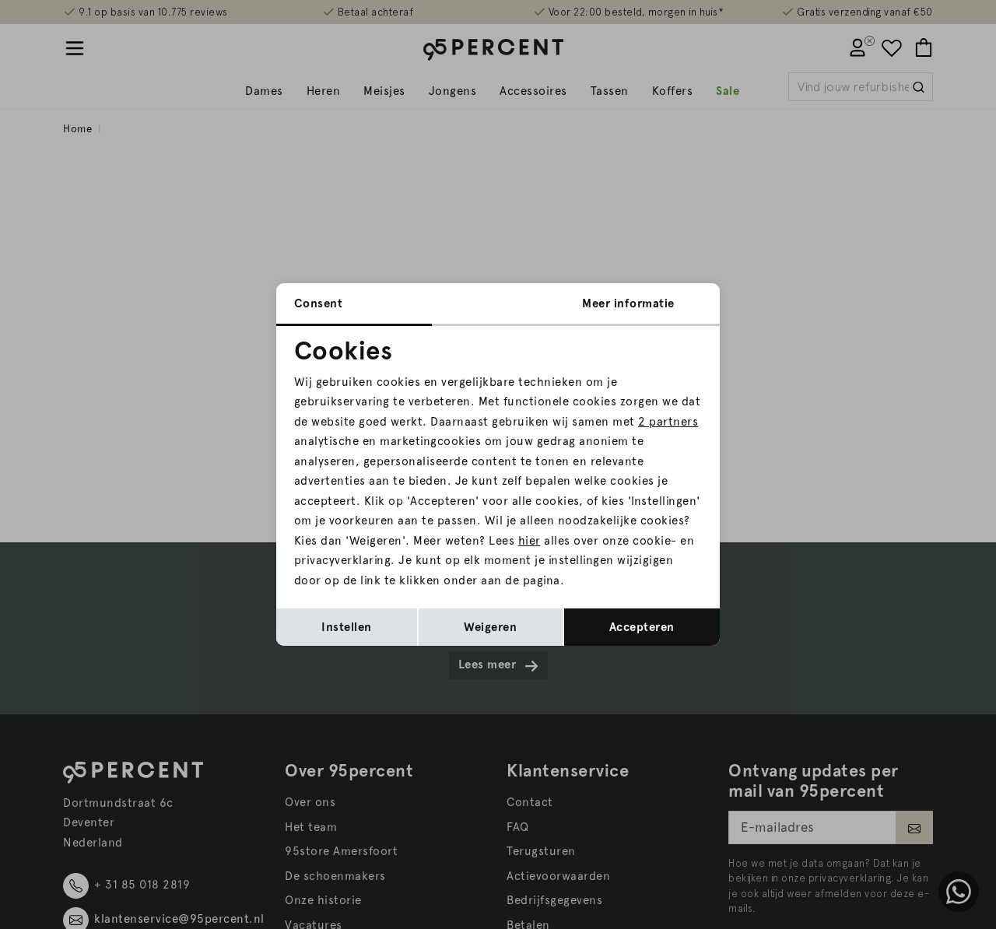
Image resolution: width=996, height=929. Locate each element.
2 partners (668, 422)
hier (529, 541)
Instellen (346, 627)
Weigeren (490, 627)
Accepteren (642, 627)
